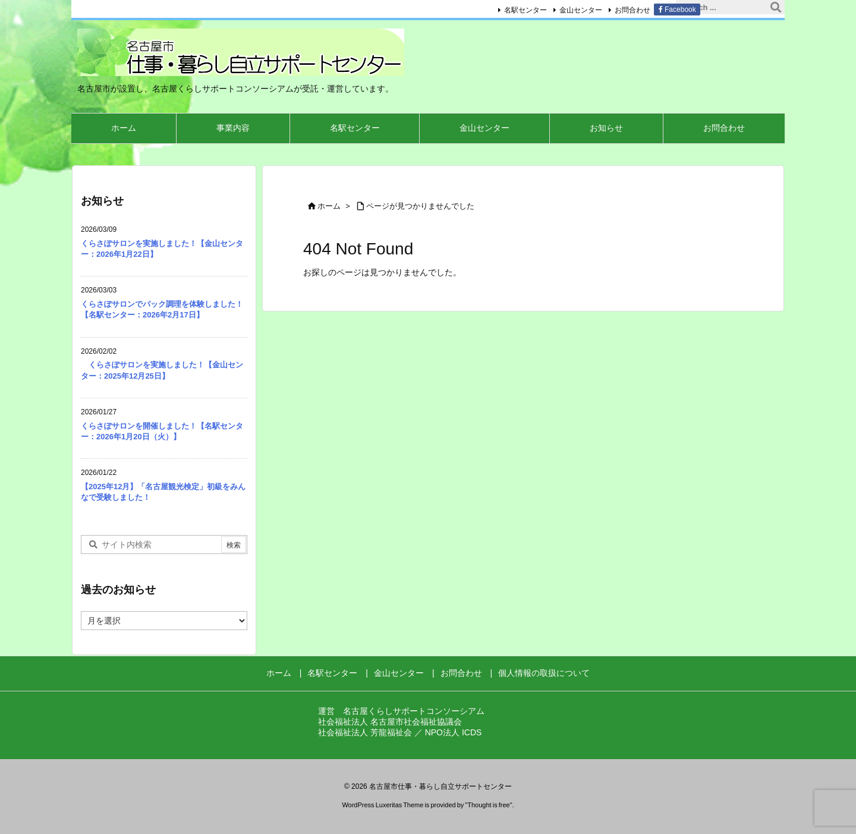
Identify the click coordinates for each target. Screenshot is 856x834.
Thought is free (488, 804)
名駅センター (524, 10)
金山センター (580, 10)
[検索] (776, 7)
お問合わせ (632, 10)
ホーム (329, 206)
